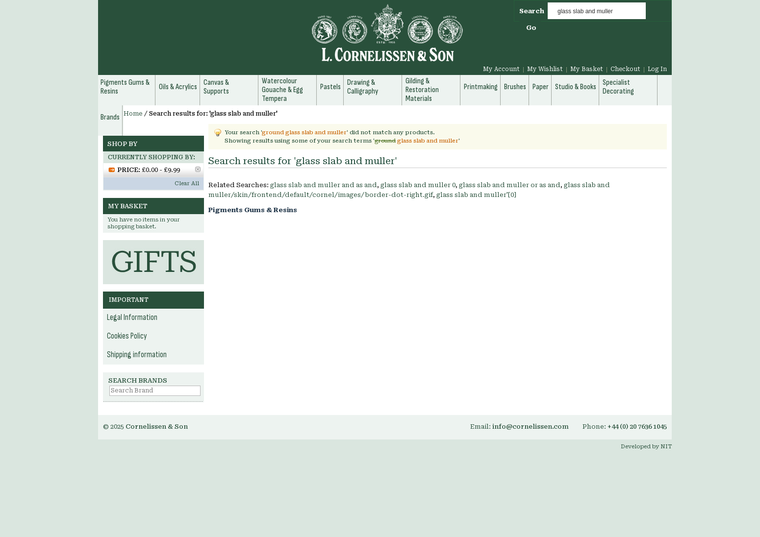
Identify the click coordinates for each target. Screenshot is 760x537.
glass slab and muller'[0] (476, 194)
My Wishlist (545, 69)
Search (531, 11)
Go (531, 27)
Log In (657, 69)
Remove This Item (198, 169)
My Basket (586, 69)
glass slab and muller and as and (323, 185)
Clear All (187, 183)
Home (133, 113)
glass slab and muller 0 (418, 185)
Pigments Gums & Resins (252, 210)
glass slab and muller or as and (509, 185)
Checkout (625, 69)
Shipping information (137, 355)
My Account (501, 69)
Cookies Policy (127, 336)
